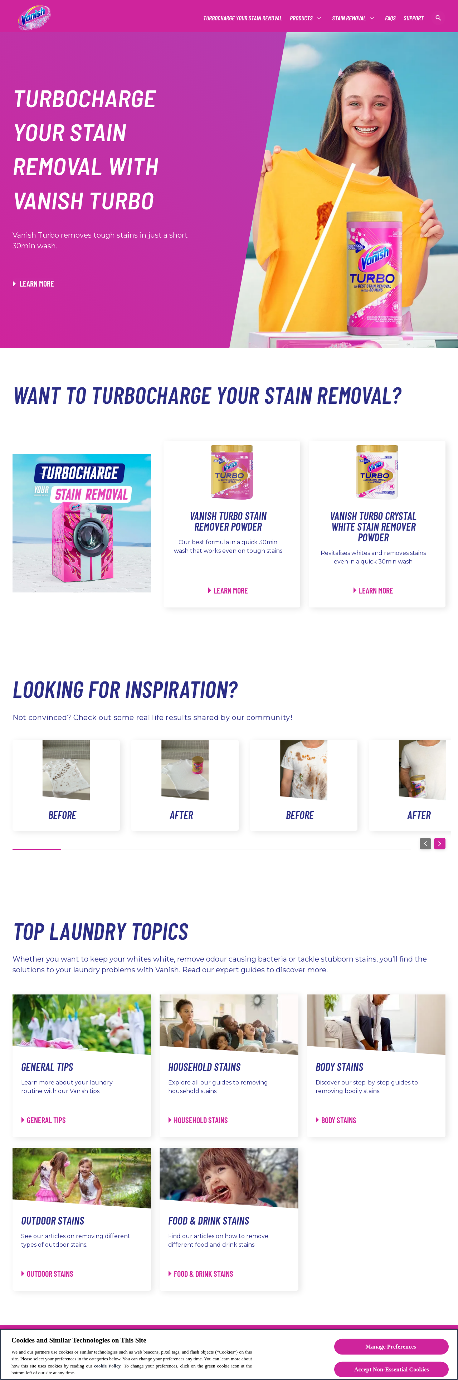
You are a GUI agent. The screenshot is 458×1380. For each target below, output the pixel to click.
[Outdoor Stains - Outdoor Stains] (47, 1273)
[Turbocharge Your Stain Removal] (242, 18)
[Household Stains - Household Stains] (198, 1120)
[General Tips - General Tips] (43, 1120)
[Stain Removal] (349, 18)
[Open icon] (438, 18)
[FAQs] (390, 18)
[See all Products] (301, 18)
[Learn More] (228, 590)
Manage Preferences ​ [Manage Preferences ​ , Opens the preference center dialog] (392, 1347)
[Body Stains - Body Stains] (336, 1120)
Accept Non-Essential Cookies (391, 1369)
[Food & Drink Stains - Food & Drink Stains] (201, 1273)
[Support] (413, 18)
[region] (229, 1354)
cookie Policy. (108, 1366)
